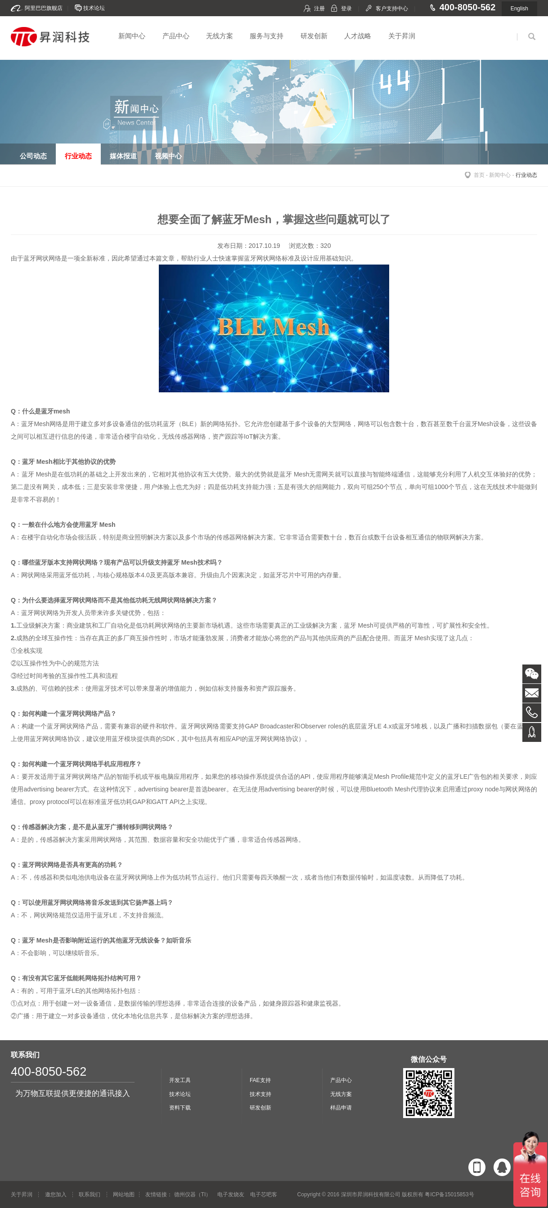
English (519, 8)
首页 (479, 175)
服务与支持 (266, 36)
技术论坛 (94, 8)
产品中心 (175, 36)
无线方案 (219, 36)
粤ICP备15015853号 (449, 1194)
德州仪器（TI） (192, 1194)
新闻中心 (131, 36)
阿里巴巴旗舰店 (44, 8)
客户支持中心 (392, 8)
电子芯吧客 (263, 1194)
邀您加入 (56, 1194)
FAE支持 (260, 1080)
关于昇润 (401, 36)
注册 (319, 8)
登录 (346, 8)
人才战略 (357, 36)
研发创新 (314, 36)
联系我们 (89, 1194)
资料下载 (180, 1108)
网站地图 (124, 1194)
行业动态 (526, 175)
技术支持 (260, 1094)
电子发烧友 (230, 1194)
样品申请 (341, 1108)
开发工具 (180, 1080)
